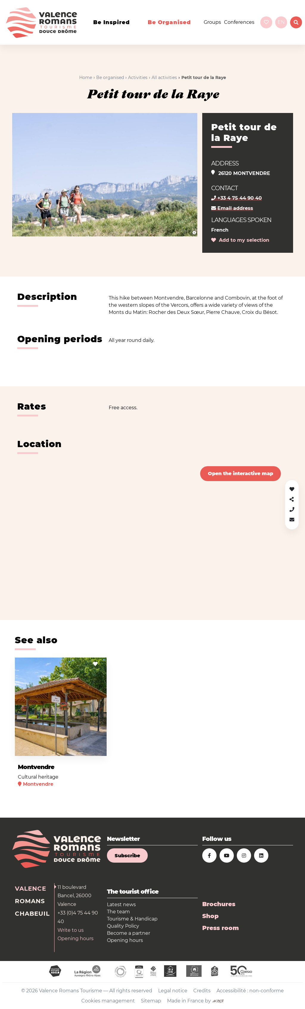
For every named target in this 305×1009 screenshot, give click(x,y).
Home (85, 77)
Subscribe (127, 855)
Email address (232, 208)
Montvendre (36, 767)
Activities (137, 77)
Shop (210, 916)
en (281, 22)
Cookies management (108, 1001)
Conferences (239, 22)
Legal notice (172, 990)
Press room (220, 927)
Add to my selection (240, 240)
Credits (202, 990)
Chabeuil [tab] (32, 913)
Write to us (70, 930)
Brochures (218, 904)
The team (118, 912)
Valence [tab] (30, 888)
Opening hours (75, 938)
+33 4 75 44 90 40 (236, 198)
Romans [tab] (30, 901)
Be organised (169, 22)
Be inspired (111, 22)
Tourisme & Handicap (132, 919)
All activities (164, 77)
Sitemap (151, 1001)
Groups (212, 22)
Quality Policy (123, 926)
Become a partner (128, 933)
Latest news (121, 904)
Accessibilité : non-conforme (250, 990)
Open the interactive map (240, 473)
